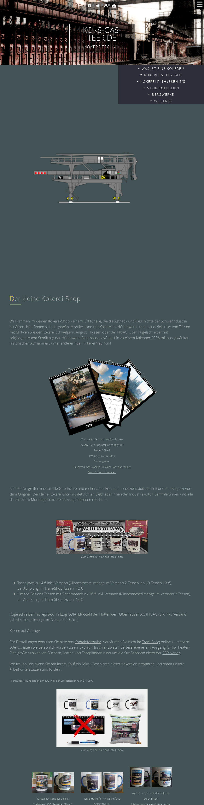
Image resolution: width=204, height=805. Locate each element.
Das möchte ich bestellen (102, 472)
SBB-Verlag (171, 652)
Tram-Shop (151, 641)
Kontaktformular (88, 641)
